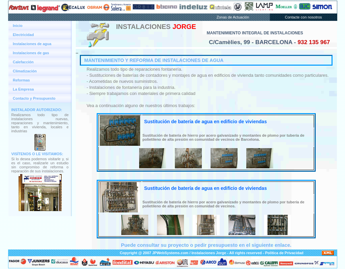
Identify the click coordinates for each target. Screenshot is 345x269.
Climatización (25, 71)
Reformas (21, 80)
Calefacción (23, 62)
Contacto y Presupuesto (34, 98)
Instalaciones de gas (31, 53)
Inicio (18, 26)
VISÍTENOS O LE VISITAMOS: (37, 154)
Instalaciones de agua (32, 44)
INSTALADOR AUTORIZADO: (36, 110)
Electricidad (23, 35)
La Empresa (23, 89)
